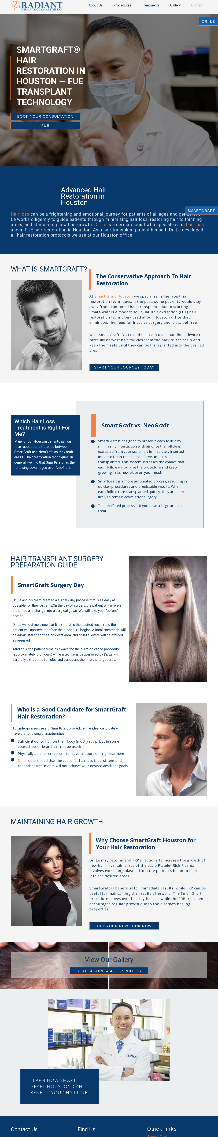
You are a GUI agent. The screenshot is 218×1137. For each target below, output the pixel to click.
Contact (197, 5)
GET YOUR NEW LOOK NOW (124, 926)
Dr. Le (100, 232)
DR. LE (208, 21)
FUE (45, 125)
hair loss (195, 232)
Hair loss (20, 221)
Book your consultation (45, 116)
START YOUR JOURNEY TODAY (124, 367)
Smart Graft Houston (113, 296)
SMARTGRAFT (201, 211)
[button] (97, 5)
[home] (37, 6)
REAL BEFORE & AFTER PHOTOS (109, 971)
